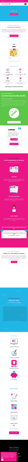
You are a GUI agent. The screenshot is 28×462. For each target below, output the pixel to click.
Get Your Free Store (14, 432)
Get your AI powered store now (14, 122)
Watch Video (14, 139)
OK (2, 459)
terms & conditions (5, 456)
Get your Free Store (14, 14)
